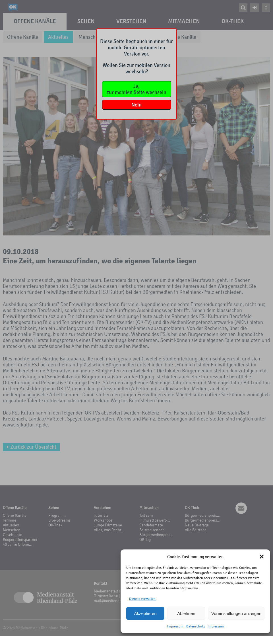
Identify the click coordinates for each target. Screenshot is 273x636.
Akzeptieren (145, 613)
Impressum (175, 626)
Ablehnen (186, 613)
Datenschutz (195, 626)
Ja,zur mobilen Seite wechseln (136, 89)
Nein (136, 105)
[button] (261, 556)
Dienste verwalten (142, 599)
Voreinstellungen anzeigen (236, 613)
